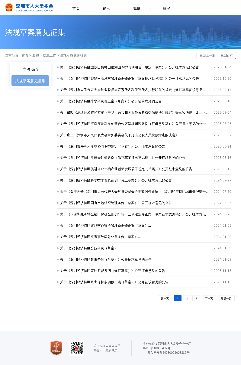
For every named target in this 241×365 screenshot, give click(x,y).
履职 (136, 8)
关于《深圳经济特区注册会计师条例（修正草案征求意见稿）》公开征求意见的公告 (122, 157)
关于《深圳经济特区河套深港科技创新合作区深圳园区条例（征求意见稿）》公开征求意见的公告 (133, 123)
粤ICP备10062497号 (156, 348)
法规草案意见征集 (73, 55)
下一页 (209, 298)
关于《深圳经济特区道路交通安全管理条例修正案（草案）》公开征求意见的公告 (104, 225)
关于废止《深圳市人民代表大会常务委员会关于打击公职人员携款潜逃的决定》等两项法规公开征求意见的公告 (119, 135)
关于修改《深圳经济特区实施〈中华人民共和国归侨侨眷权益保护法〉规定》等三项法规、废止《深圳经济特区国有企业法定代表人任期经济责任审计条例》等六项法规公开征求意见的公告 (133, 112)
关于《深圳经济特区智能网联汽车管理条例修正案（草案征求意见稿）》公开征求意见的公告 (129, 78)
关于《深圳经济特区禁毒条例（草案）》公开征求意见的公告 (106, 259)
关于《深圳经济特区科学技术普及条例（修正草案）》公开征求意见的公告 (116, 180)
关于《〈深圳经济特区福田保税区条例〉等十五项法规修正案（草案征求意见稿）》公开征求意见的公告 (133, 214)
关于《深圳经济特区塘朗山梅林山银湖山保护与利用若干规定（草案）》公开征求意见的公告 (129, 67)
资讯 (106, 8)
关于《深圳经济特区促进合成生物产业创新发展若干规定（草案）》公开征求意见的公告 (126, 169)
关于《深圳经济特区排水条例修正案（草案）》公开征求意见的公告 (111, 101)
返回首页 (227, 55)
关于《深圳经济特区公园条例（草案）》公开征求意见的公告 (89, 248)
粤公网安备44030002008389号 (168, 352)
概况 (166, 8)
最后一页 (226, 298)
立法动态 (30, 69)
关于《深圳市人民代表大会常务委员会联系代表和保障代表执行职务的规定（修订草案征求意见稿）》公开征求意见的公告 (129, 89)
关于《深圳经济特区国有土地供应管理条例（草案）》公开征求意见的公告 (116, 202)
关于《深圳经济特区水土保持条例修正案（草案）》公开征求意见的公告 (114, 282)
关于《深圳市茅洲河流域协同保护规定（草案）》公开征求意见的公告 (112, 146)
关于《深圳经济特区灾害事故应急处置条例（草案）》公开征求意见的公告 (99, 236)
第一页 (165, 298)
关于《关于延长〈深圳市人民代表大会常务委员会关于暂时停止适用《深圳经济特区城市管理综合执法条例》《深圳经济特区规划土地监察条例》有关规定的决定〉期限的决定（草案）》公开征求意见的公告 (133, 191)
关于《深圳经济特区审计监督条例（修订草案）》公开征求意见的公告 (112, 270)
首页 (76, 8)
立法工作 (49, 55)
